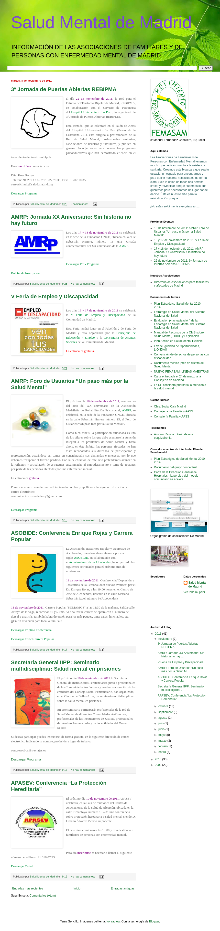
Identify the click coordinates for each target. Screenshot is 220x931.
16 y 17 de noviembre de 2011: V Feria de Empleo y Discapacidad (181, 241)
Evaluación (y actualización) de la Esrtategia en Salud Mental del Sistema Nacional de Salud (179, 324)
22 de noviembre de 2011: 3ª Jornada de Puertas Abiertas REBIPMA (180, 262)
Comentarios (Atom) (43, 895)
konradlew (113, 921)
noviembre (165, 639)
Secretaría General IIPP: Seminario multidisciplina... (181, 688)
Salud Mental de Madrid (101, 22)
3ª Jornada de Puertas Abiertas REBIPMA (64, 89)
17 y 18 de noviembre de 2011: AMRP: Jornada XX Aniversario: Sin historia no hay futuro (179, 252)
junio (161, 729)
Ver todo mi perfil (195, 592)
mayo (162, 735)
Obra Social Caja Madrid (170, 406)
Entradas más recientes (27, 888)
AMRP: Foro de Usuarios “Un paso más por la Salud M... (180, 669)
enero (162, 752)
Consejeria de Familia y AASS (173, 411)
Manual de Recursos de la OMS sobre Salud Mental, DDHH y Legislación (179, 334)
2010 (158, 759)
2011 (158, 633)
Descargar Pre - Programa (82, 264)
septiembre (166, 712)
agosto (163, 717)
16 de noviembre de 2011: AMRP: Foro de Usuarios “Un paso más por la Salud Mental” (181, 231)
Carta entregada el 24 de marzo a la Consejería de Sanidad (177, 378)
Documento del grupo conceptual (175, 467)
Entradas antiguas (122, 888)
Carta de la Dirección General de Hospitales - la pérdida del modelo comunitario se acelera (176, 476)
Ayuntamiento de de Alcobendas (90, 562)
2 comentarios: (80, 204)
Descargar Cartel (22, 866)
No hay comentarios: (83, 283)
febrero (163, 746)
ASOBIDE (81, 557)
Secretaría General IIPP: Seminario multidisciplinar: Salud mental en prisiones (66, 665)
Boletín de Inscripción (25, 273)
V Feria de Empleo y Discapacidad (54, 296)
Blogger (154, 921)
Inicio (77, 888)
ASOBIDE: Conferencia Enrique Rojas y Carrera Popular (182, 678)
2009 (158, 765)
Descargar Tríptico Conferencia (31, 630)
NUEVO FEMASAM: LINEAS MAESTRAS (181, 371)
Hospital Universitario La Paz (91, 112)
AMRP (123, 246)
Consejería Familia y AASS (171, 416)
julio (161, 723)
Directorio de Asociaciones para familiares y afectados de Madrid (181, 283)
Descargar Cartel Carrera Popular (32, 639)
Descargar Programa (24, 193)
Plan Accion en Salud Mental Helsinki (178, 341)
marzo (162, 740)
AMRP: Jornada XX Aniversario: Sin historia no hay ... (181, 654)
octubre (163, 706)
